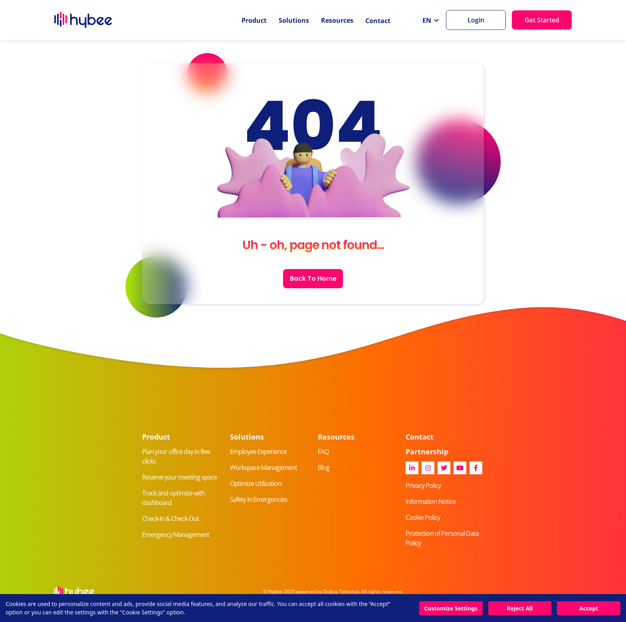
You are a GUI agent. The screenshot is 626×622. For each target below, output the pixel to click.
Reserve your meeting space (179, 477)
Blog (323, 467)
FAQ (323, 451)
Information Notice (431, 501)
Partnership (427, 451)
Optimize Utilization (255, 483)
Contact (377, 20)
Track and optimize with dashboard (173, 498)
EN (427, 20)
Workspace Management (263, 467)
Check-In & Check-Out (170, 518)
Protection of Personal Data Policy (442, 538)
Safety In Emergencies (258, 499)
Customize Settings (450, 608)
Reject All (520, 608)
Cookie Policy (423, 517)
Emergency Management (175, 534)
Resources (337, 20)
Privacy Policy (423, 485)
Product (254, 20)
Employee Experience (258, 451)
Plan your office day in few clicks (176, 456)
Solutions (294, 20)
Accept (588, 608)
